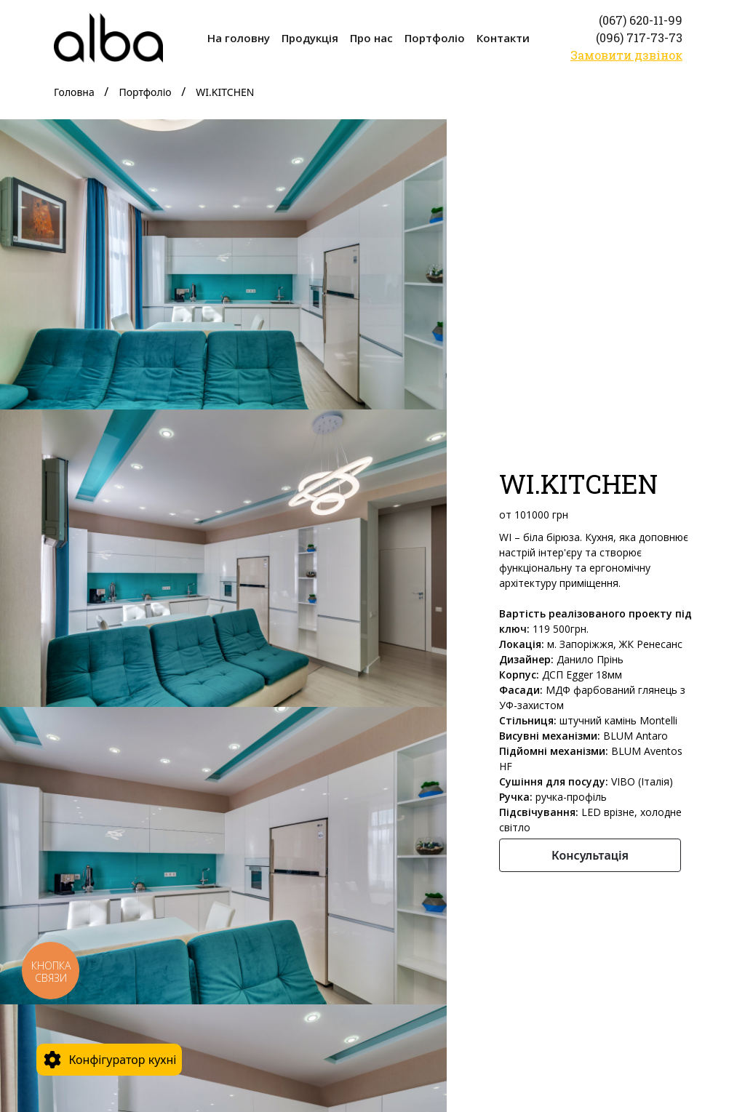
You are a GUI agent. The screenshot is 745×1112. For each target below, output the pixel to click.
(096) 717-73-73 (639, 37)
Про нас (371, 38)
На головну (238, 38)
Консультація (590, 855)
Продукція (310, 38)
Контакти (503, 38)
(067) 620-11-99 (640, 20)
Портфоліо (435, 38)
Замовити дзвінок (626, 55)
